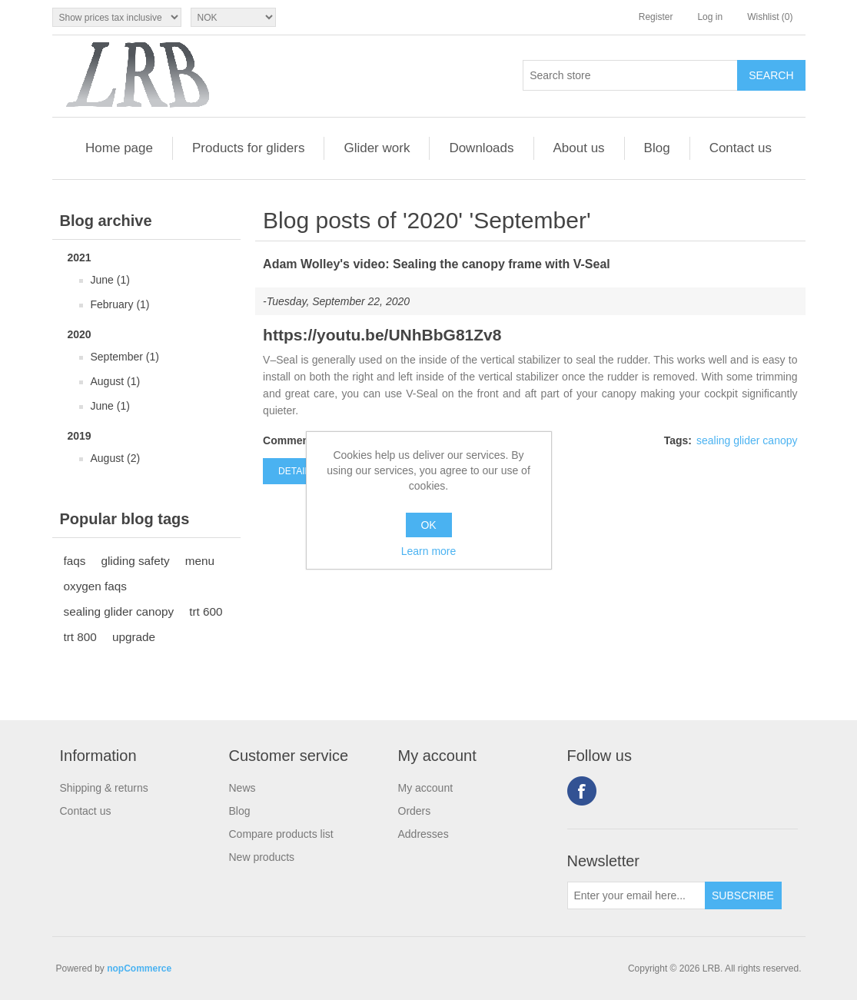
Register (656, 17)
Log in (709, 17)
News (242, 788)
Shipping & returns (104, 788)
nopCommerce (139, 968)
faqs (75, 560)
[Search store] (630, 75)
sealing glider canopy (119, 611)
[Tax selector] (116, 17)
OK (428, 525)
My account (425, 788)
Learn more (429, 551)
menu (199, 560)
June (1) (110, 280)
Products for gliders (248, 148)
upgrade (133, 636)
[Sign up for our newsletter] (636, 895)
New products (262, 857)
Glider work (377, 148)
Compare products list (281, 834)
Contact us (740, 148)
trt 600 (205, 611)
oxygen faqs (96, 586)
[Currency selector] (233, 17)
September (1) (125, 356)
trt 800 (80, 636)
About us (579, 148)
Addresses (423, 834)
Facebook (581, 791)
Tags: (678, 440)
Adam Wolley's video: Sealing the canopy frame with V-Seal (436, 264)
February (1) (120, 304)
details (297, 471)
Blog (657, 148)
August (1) (116, 381)
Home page (119, 148)
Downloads (481, 148)
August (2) (116, 458)
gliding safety (135, 560)
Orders (414, 811)
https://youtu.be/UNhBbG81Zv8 (382, 335)
